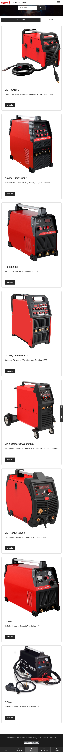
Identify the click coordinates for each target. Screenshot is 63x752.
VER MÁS (10, 105)
